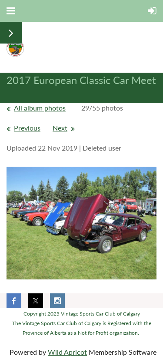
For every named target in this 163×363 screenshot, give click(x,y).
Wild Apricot (67, 352)
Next (60, 128)
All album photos (40, 108)
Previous (27, 128)
